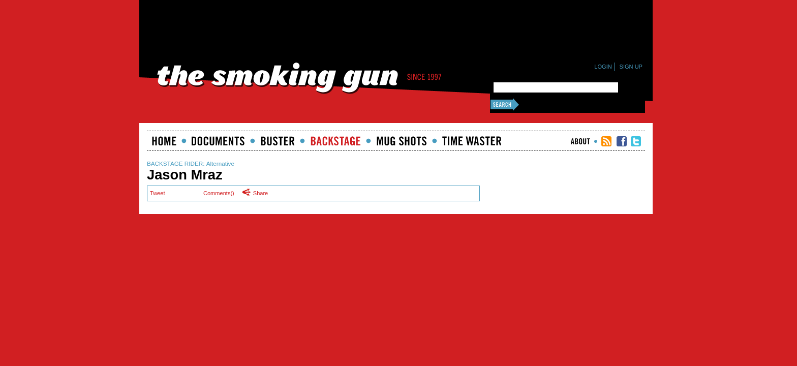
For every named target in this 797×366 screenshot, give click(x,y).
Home (164, 140)
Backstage (335, 140)
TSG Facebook (622, 141)
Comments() (218, 193)
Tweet (157, 193)
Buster (277, 140)
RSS (606, 141)
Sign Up (631, 67)
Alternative (220, 163)
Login (602, 67)
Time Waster (471, 140)
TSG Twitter (636, 141)
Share (257, 193)
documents (218, 140)
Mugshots (401, 140)
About (580, 141)
